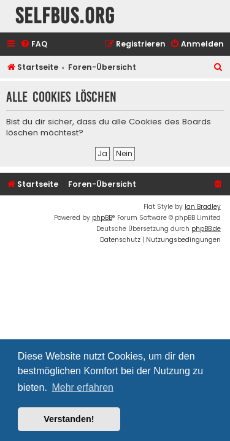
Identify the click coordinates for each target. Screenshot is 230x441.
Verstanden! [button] (69, 419)
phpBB (102, 217)
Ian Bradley (203, 206)
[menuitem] (33, 44)
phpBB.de (206, 228)
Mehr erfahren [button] (82, 387)
